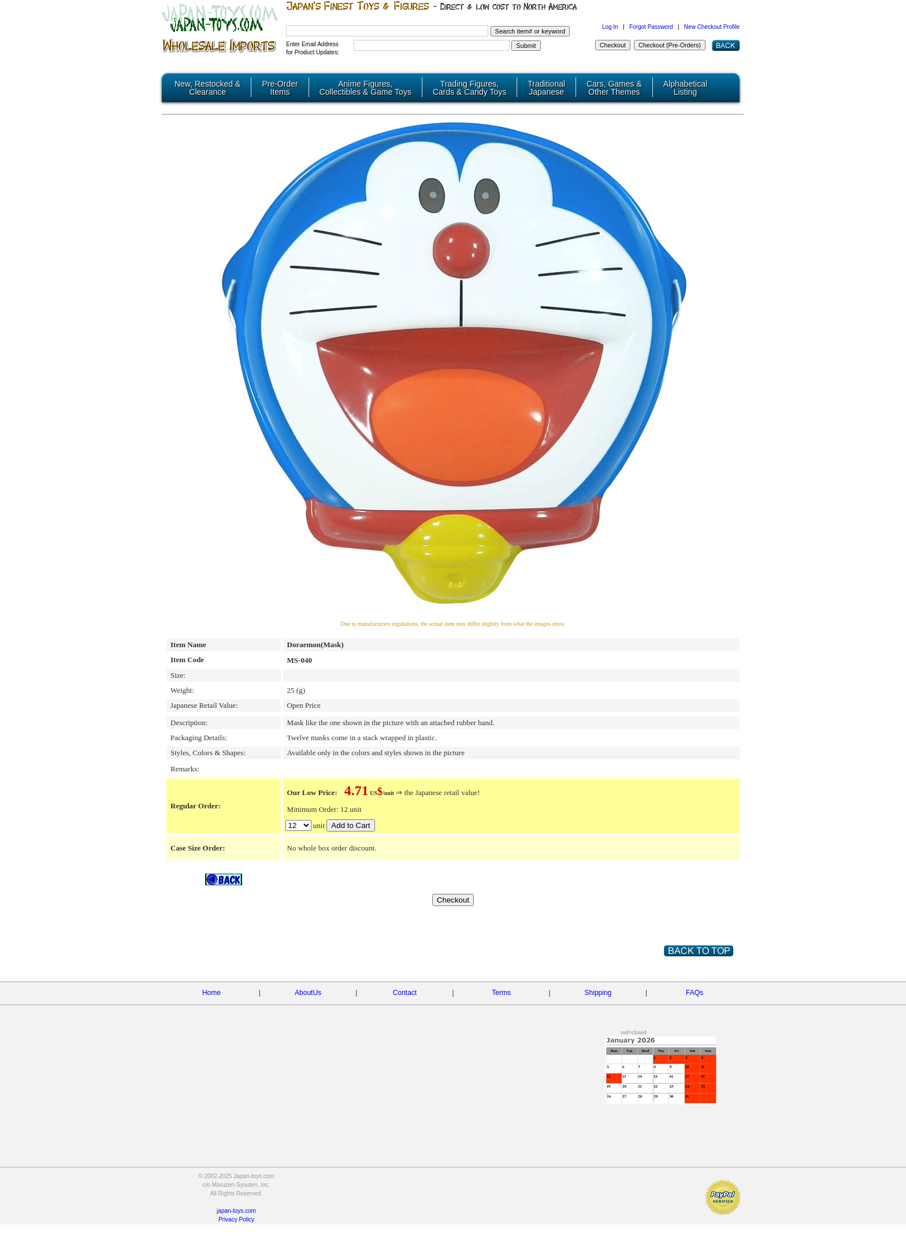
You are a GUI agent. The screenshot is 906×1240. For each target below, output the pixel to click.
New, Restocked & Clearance (207, 88)
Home (211, 992)
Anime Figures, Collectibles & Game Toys (365, 88)
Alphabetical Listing (685, 88)
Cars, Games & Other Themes (614, 88)
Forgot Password (651, 27)
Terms (501, 992)
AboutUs (308, 992)
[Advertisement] (326, 1087)
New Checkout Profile (712, 27)
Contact (405, 992)
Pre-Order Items (280, 88)
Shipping (598, 992)
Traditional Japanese (546, 88)
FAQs (694, 992)
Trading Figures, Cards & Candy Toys (469, 88)
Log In (610, 27)
